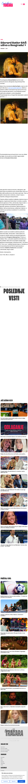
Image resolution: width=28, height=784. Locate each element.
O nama (2, 770)
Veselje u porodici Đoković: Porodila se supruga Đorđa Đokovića (13, 490)
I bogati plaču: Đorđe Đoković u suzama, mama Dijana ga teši (13, 472)
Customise (5, 781)
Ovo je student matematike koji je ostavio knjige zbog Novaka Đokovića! (13, 419)
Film (1, 758)
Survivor (3, 747)
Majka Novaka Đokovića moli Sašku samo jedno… (13, 454)
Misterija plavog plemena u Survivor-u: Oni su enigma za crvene (12, 670)
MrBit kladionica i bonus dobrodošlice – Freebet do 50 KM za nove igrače (14, 597)
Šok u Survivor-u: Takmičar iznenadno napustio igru (13, 707)
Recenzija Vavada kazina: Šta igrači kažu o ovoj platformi (13, 634)
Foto (2, 760)
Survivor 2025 (4, 748)
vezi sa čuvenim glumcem (14, 88)
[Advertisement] (14, 23)
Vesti (2, 764)
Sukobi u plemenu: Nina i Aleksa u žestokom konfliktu (12, 615)
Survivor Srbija (4, 751)
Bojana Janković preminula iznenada (10, 725)
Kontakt (2, 757)
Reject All (13, 781)
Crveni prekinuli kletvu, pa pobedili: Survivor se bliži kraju (13, 689)
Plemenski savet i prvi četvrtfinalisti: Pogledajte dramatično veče (13, 652)
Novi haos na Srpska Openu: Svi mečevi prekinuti (13, 436)
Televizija (3, 763)
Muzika (2, 761)
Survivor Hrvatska (5, 750)
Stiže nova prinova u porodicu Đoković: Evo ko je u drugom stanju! (14, 509)
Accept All (21, 781)
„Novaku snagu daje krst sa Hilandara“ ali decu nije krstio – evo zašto (14, 546)
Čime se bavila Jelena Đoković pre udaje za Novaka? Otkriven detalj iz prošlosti (14, 527)
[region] (13, 777)
